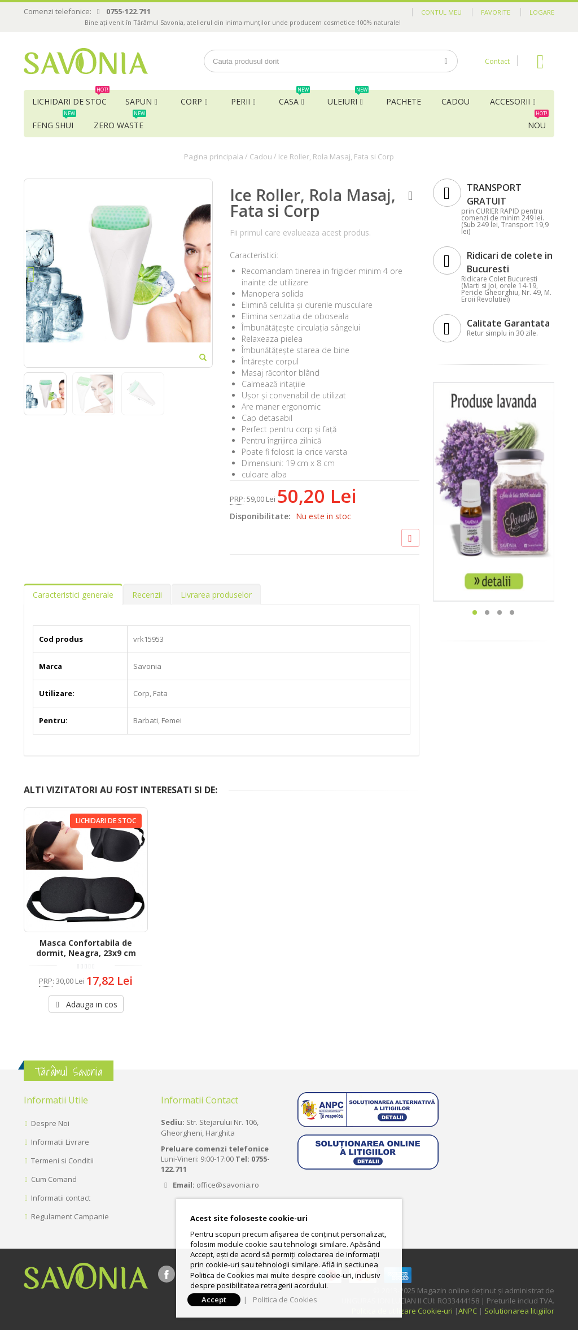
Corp (191, 101)
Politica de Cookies (285, 1299)
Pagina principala (213, 156)
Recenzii (147, 594)
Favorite (495, 12)
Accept (214, 1299)
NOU (538, 122)
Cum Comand (54, 1179)
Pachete (403, 101)
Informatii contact (60, 1198)
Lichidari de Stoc (71, 98)
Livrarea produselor (216, 594)
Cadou (455, 101)
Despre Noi (50, 1123)
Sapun (138, 101)
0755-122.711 (128, 11)
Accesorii (510, 101)
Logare (541, 12)
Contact (497, 61)
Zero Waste (120, 122)
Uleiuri (348, 98)
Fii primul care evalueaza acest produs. (300, 232)
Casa (294, 98)
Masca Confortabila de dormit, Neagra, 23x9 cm (86, 948)
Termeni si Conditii (62, 1160)
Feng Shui (54, 122)
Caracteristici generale (73, 594)
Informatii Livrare (60, 1142)
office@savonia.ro (227, 1185)
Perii (240, 101)
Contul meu (441, 12)
